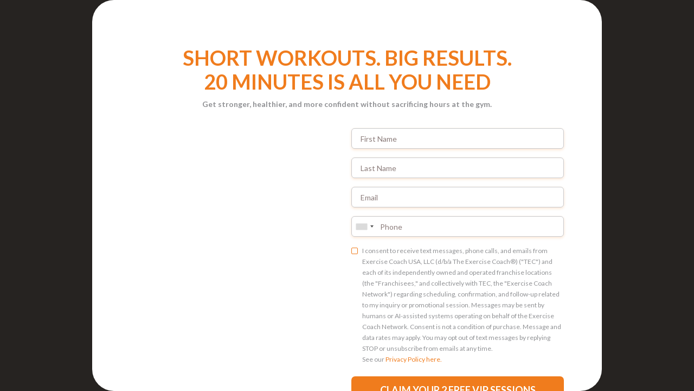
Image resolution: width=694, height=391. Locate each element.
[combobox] (364, 226)
